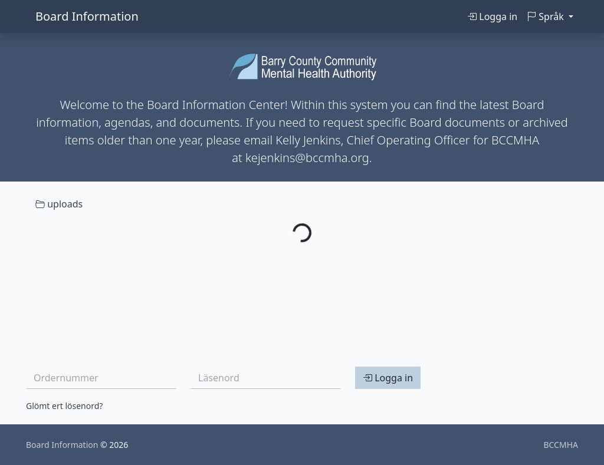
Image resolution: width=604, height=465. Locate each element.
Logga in (492, 16)
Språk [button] (546, 16)
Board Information (87, 16)
